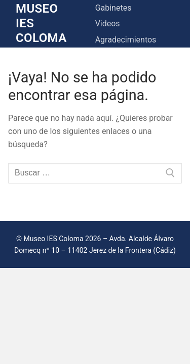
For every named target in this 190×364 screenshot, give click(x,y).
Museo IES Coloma (41, 23)
